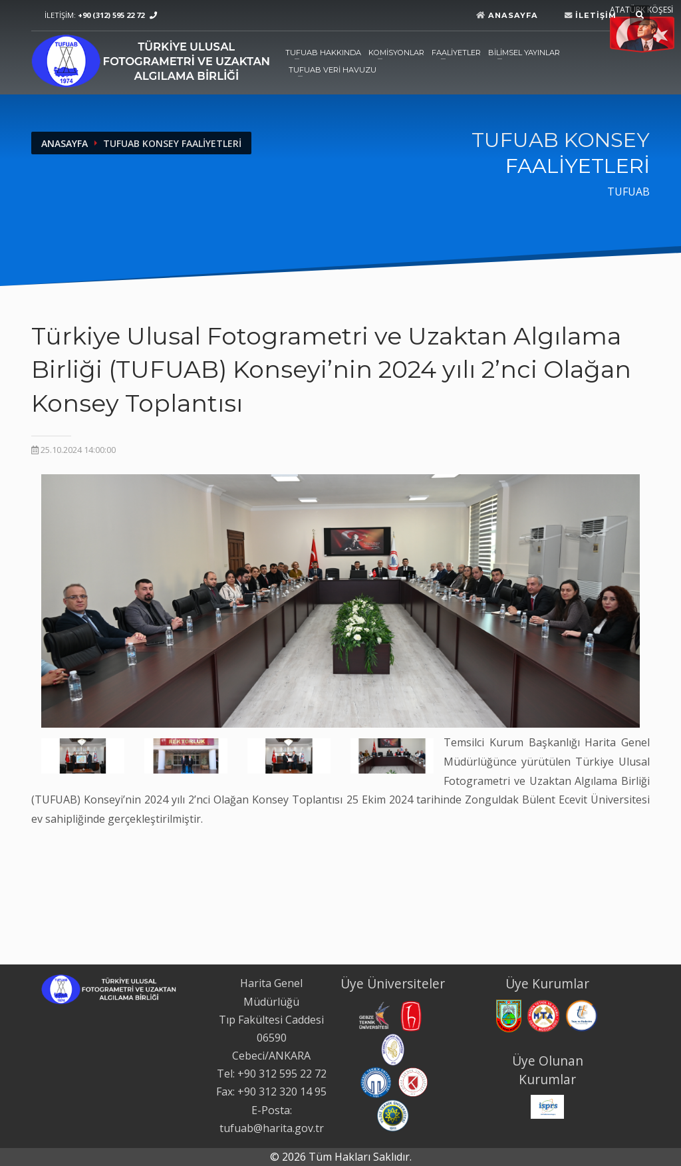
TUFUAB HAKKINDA (323, 52)
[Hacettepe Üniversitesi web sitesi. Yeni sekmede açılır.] (411, 1015)
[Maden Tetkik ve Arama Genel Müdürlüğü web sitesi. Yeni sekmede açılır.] (543, 1015)
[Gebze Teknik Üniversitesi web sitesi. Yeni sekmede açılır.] (373, 1015)
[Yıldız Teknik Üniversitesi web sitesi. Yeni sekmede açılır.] (393, 1114)
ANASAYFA (64, 143)
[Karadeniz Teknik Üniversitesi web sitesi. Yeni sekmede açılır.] (376, 1081)
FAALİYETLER (456, 52)
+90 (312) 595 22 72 (111, 15)
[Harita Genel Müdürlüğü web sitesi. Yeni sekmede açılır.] (508, 1015)
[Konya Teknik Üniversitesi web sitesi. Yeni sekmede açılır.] (413, 1081)
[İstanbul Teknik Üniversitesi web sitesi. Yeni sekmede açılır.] (393, 1048)
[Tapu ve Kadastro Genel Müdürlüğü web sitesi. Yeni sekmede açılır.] (582, 1015)
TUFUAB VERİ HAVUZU (332, 69)
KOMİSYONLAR (396, 52)
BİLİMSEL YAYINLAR (524, 52)
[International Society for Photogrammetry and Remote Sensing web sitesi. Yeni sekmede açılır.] (547, 1105)
